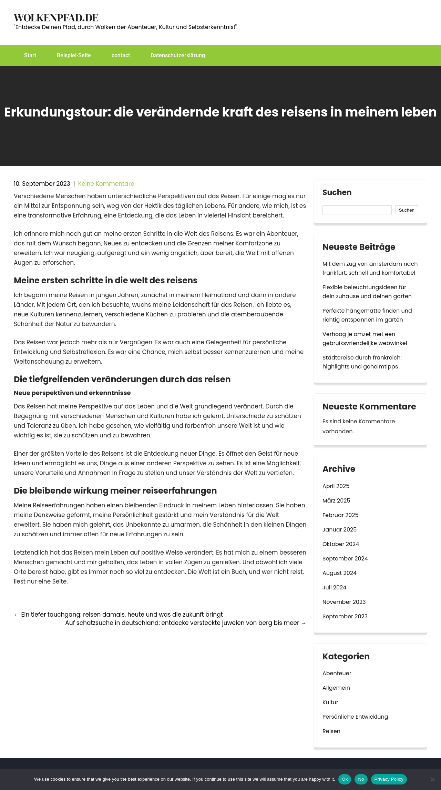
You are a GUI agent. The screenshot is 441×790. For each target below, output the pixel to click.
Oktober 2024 (340, 544)
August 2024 (339, 573)
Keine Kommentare (106, 184)
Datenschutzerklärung (178, 55)
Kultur (330, 702)
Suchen (337, 193)
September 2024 (345, 559)
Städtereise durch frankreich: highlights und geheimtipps (362, 362)
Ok (345, 779)
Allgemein (336, 688)
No (361, 779)
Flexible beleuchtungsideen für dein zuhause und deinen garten (367, 291)
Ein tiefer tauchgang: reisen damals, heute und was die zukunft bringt (118, 614)
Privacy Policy (389, 779)
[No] (432, 779)
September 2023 (345, 616)
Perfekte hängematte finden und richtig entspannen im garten (367, 315)
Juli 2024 (334, 587)
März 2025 (336, 501)
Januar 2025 (339, 530)
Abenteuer (336, 673)
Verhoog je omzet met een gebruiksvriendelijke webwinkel (364, 338)
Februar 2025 (340, 515)
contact (121, 55)
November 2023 (344, 602)
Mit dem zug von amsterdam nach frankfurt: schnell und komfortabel (370, 268)
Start (30, 55)
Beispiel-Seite (74, 55)
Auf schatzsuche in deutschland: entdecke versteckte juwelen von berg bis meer (186, 623)
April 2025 (335, 486)
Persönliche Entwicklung (355, 717)
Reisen (331, 731)
